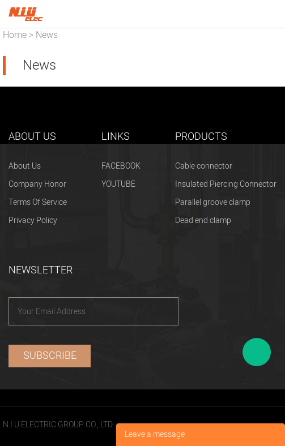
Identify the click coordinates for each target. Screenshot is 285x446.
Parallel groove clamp (212, 202)
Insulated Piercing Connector (226, 184)
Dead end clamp (203, 220)
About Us (24, 166)
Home (15, 35)
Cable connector (203, 166)
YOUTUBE (118, 184)
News (47, 35)
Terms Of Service (37, 202)
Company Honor (37, 184)
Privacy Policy (32, 220)
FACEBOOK (121, 166)
